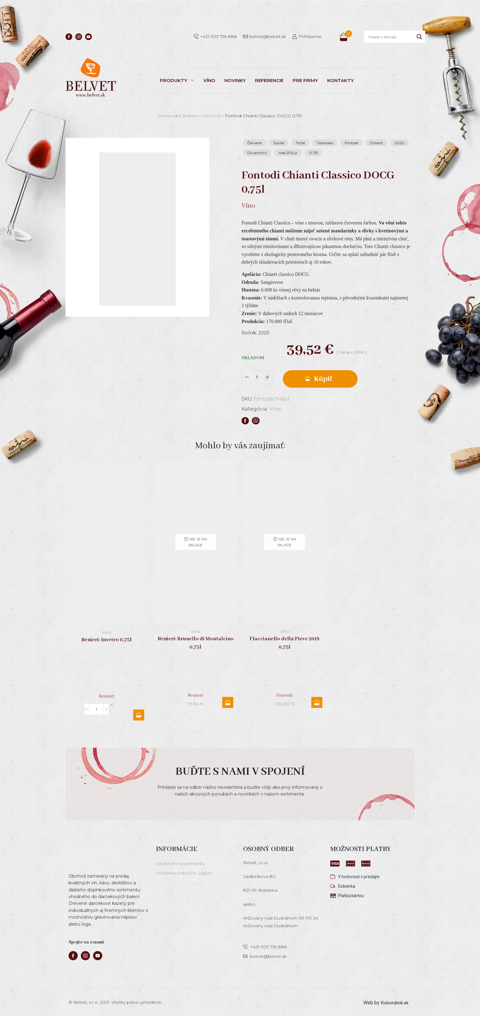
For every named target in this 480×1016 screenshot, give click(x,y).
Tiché (300, 143)
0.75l (313, 152)
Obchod (211, 116)
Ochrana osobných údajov (184, 871)
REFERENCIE (269, 80)
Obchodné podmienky (180, 862)
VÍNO (209, 80)
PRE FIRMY (305, 80)
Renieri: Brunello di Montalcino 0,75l (196, 641)
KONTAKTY (340, 80)
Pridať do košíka (329, 376)
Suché (278, 143)
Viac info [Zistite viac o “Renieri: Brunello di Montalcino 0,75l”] (227, 700)
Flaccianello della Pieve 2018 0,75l (284, 641)
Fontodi (351, 143)
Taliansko (325, 143)
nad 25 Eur (288, 152)
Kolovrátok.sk (393, 1001)
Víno (276, 407)
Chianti (376, 143)
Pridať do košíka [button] (138, 713)
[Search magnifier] (419, 37)
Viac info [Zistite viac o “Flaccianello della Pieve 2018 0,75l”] (316, 700)
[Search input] (391, 37)
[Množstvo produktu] (257, 376)
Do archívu (257, 152)
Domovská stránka (177, 116)
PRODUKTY (177, 80)
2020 (399, 143)
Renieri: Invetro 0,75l (106, 638)
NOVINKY (235, 80)
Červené (254, 143)
